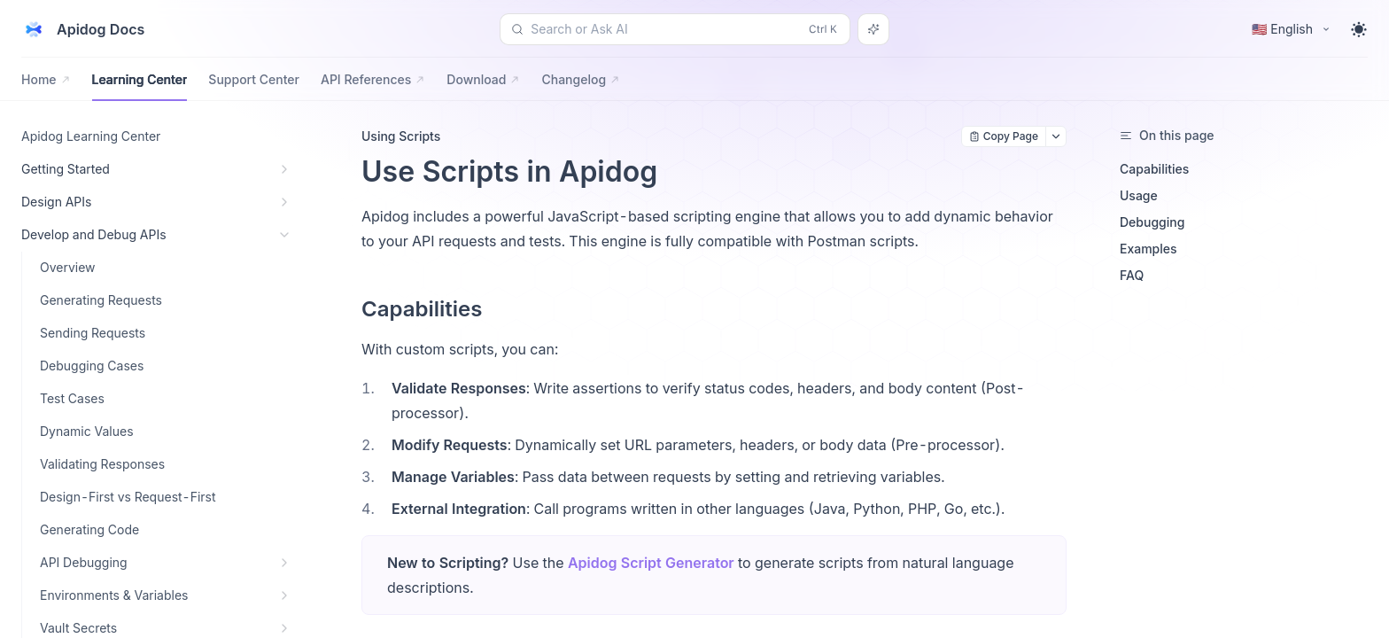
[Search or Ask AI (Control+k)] (675, 29)
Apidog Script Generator (651, 563)
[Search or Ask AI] (873, 29)
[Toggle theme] (1359, 29)
